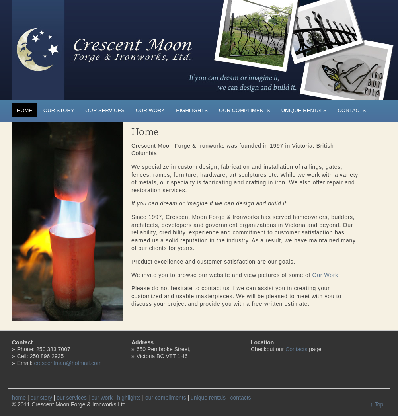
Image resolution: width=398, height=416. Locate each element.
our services (105, 110)
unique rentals (304, 110)
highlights (192, 110)
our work (150, 110)
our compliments (244, 110)
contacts (352, 110)
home (24, 110)
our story (58, 110)
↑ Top (376, 404)
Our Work (325, 275)
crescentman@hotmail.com (68, 363)
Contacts (296, 349)
